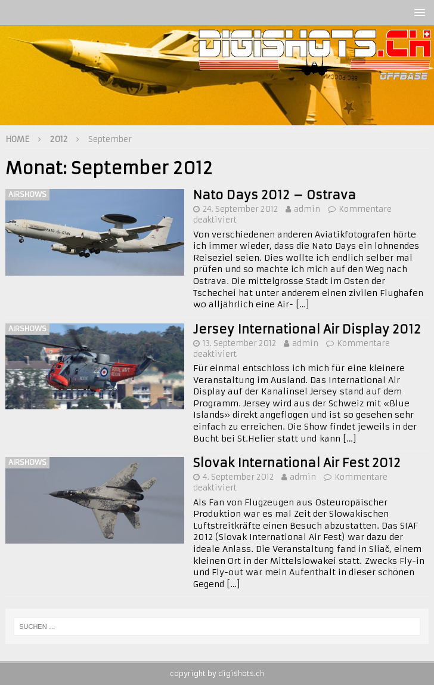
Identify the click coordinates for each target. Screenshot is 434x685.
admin (307, 209)
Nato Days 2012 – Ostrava (274, 194)
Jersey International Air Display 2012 (307, 329)
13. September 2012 (239, 343)
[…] (302, 304)
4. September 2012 (238, 477)
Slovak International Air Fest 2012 (297, 462)
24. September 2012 (240, 209)
